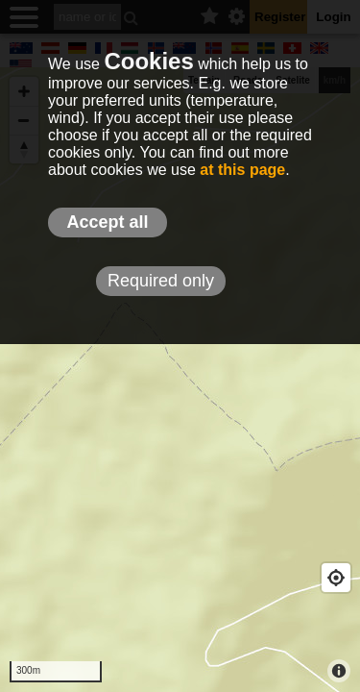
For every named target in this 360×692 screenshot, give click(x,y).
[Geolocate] (336, 577)
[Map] (180, 379)
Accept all (107, 222)
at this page (242, 169)
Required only (161, 280)
